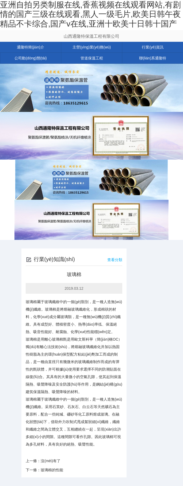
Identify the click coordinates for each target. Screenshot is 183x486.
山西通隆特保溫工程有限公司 (91, 36)
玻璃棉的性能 (52, 470)
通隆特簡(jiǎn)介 (30, 47)
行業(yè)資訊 (152, 47)
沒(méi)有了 (50, 461)
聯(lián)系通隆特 (152, 58)
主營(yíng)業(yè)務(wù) (92, 47)
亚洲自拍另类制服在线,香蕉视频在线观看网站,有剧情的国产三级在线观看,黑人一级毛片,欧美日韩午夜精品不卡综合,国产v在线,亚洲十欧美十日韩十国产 (90, 14)
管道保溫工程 (92, 58)
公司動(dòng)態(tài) (30, 58)
